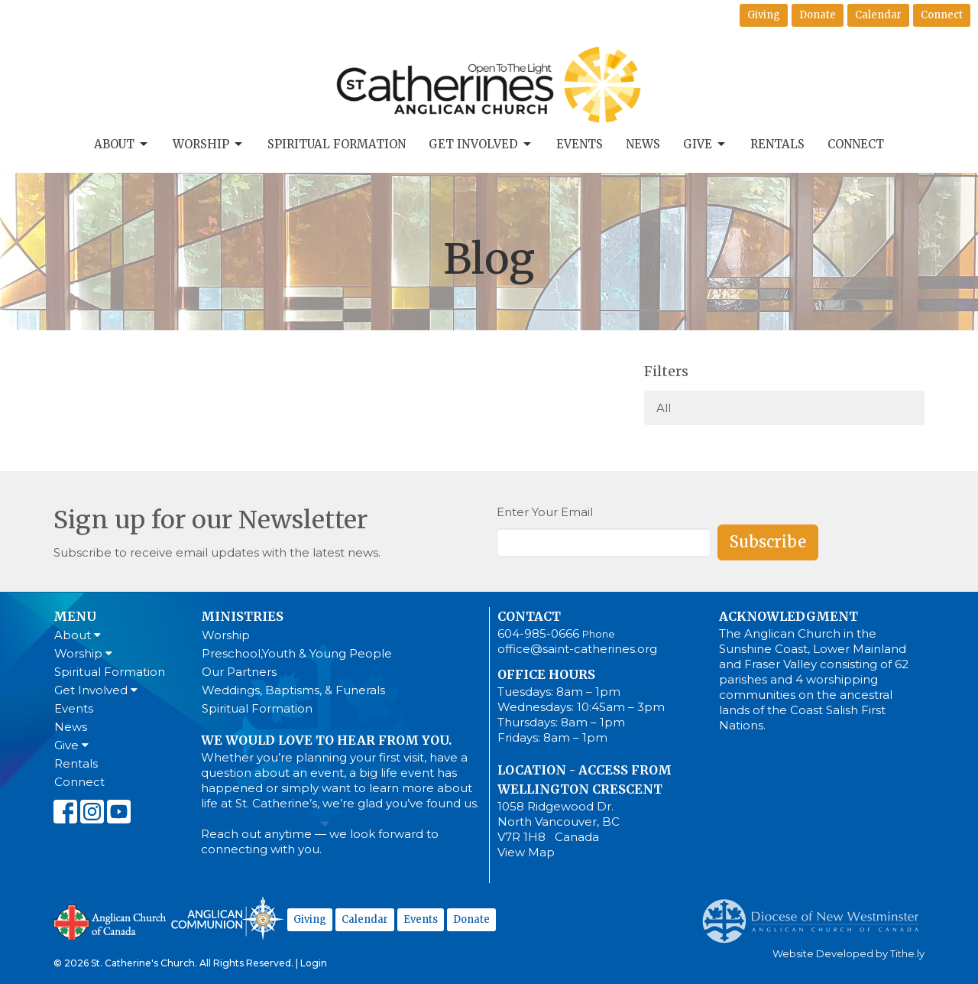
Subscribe (768, 541)
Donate (817, 14)
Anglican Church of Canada (110, 920)
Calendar (878, 14)
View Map (526, 852)
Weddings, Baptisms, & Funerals (293, 690)
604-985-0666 (538, 633)
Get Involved (481, 144)
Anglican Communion (227, 918)
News (643, 144)
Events (579, 144)
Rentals (777, 144)
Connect (942, 14)
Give (705, 144)
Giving (763, 14)
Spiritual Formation (336, 144)
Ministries (242, 616)
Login (313, 963)
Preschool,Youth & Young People (297, 653)
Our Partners (239, 671)
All (663, 408)
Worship (208, 144)
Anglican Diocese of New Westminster (816, 913)
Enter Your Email (545, 512)
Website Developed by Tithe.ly (848, 954)
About (122, 144)
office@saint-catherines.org (577, 648)
